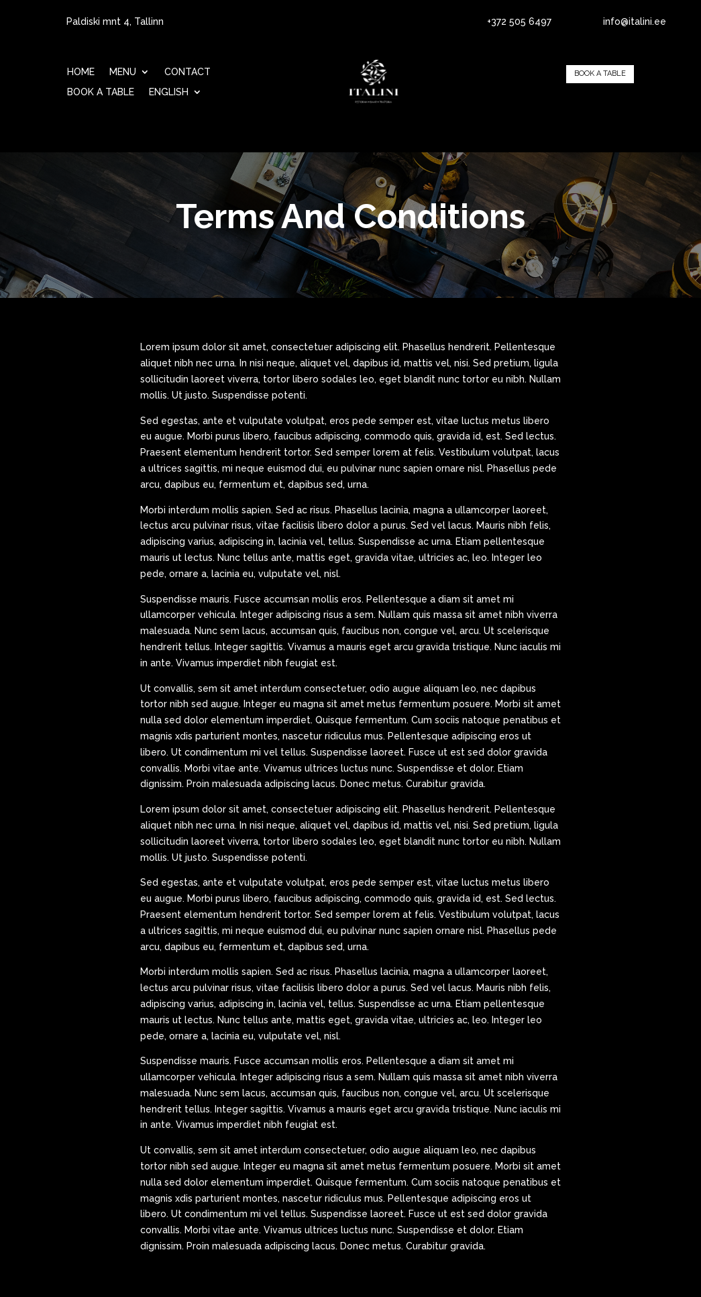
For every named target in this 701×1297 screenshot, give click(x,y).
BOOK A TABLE (100, 92)
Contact (187, 72)
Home (81, 72)
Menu (122, 72)
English (168, 92)
